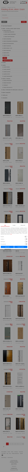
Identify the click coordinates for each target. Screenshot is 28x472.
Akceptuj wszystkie (21, 246)
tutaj (11, 234)
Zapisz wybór (7, 246)
